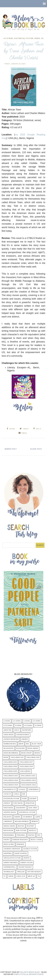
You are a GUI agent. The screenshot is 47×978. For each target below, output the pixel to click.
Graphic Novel (10, 812)
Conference (33, 789)
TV (5, 876)
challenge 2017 (26, 762)
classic (22, 789)
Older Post (36, 449)
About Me (7, 730)
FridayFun (30, 803)
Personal (21, 835)
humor (17, 817)
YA (42, 38)
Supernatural (10, 867)
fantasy (7, 803)
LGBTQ (37, 817)
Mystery (30, 826)
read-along (9, 844)
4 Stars (18, 725)
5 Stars (38, 725)
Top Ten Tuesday (34, 872)
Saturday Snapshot (12, 849)
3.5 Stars (37, 721)
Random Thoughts (20, 840)
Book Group (26, 753)
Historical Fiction (23, 38)
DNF (23, 794)
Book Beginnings (11, 753)
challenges (25, 771)
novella (32, 830)
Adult (16, 730)
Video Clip (20, 876)
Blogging (20, 748)
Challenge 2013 (10, 762)
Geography (21, 808)
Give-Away (33, 808)
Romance (20, 844)
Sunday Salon (26, 862)
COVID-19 (7, 794)
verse (37, 38)
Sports (27, 858)
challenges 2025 (11, 785)
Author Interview (11, 739)
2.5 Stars (17, 721)
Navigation (8, 830)
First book (18, 803)
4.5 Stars (8, 38)
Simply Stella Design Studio (28, 974)
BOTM (6, 757)
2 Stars (7, 721)
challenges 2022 (28, 776)
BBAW (21, 744)
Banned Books (10, 744)
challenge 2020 (10, 771)
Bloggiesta (9, 748)
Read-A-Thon (36, 840)
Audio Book (9, 735)
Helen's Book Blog (30, 972)
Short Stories (21, 853)
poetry (7, 840)
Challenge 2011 (17, 757)
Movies (21, 826)
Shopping (8, 853)
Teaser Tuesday (25, 867)
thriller (20, 872)
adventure (26, 730)
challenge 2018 (10, 767)
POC (39, 835)
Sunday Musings (11, 862)
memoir (35, 821)
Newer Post (11, 449)
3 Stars (27, 721)
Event (24, 799)
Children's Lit (10, 789)
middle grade (9, 826)
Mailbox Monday (22, 821)
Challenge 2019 (26, 767)
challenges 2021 (11, 776)
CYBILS (16, 794)
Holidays (8, 817)
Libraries (8, 821)
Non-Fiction (21, 830)
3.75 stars (8, 725)
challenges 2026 (28, 785)
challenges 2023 (11, 780)
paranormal (9, 835)
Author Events (22, 735)
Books (37, 753)
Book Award (33, 748)
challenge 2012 (33, 757)
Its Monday (27, 817)
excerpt (33, 799)
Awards (24, 739)
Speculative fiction (12, 858)
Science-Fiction (30, 849)
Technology (9, 872)
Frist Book (8, 808)
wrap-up (31, 876)
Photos (31, 835)
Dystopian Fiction (11, 799)
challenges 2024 (28, 780)
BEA (27, 744)
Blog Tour (36, 744)
